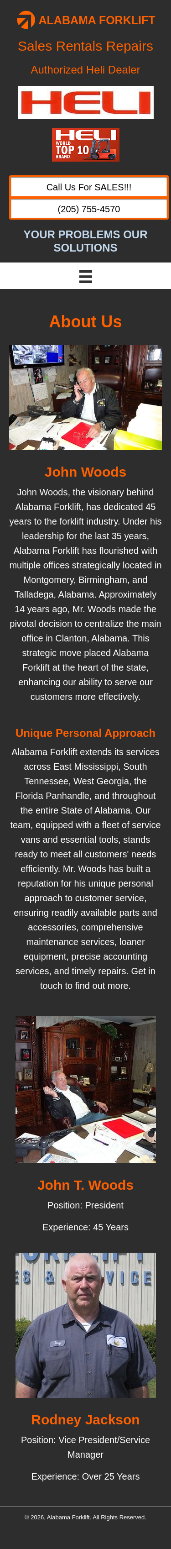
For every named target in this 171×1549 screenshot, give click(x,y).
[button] (89, 186)
